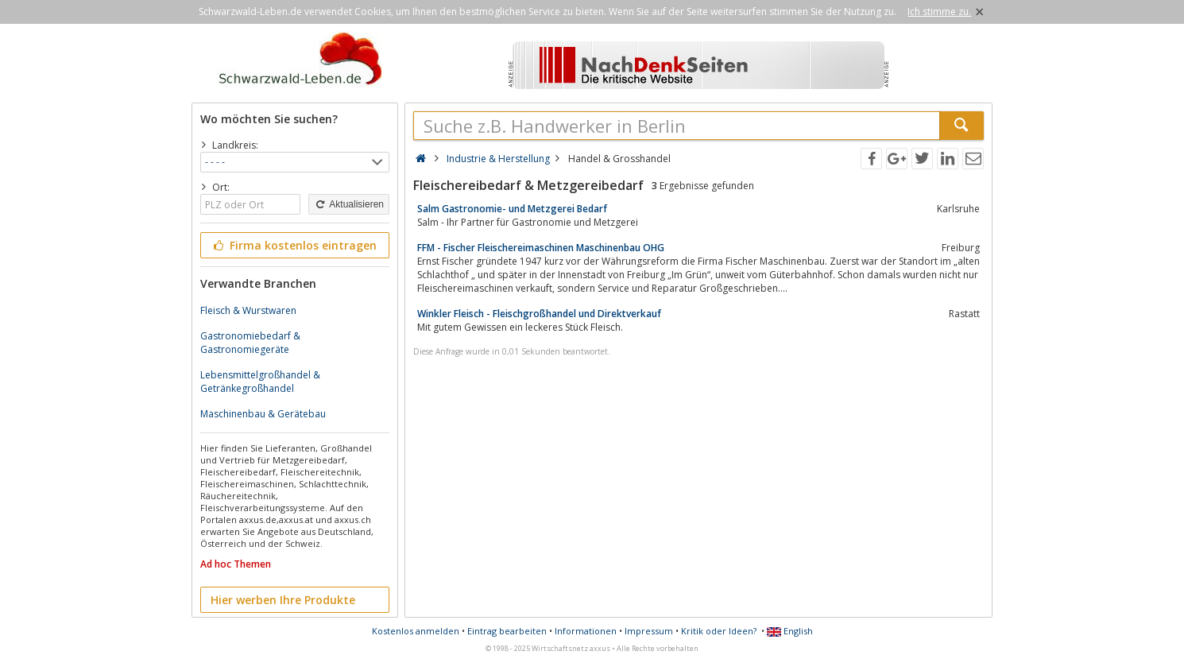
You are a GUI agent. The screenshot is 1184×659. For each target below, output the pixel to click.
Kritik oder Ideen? (718, 631)
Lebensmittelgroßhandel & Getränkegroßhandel (260, 381)
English (790, 631)
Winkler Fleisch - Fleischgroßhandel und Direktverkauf (539, 313)
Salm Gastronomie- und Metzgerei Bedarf (512, 208)
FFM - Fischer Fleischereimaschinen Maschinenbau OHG (540, 247)
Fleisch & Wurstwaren (248, 310)
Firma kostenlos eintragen (294, 245)
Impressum (649, 631)
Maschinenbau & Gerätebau (263, 414)
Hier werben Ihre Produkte (283, 599)
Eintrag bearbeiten (507, 631)
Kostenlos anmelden (415, 631)
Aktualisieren (349, 204)
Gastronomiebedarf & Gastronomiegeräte (250, 342)
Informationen (586, 631)
